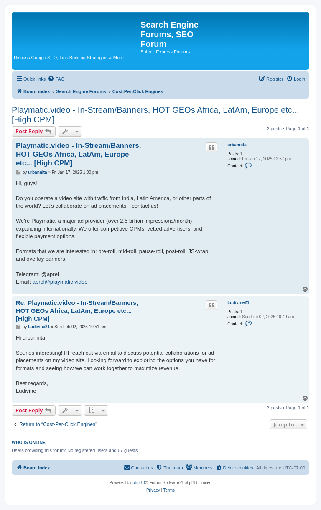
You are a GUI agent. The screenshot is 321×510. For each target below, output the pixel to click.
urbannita (237, 144)
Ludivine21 (238, 302)
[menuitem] (56, 79)
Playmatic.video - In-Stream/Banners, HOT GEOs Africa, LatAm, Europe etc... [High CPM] (155, 114)
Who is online (29, 442)
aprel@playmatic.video (60, 282)
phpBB (138, 482)
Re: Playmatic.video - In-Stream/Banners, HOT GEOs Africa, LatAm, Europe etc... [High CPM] (77, 310)
